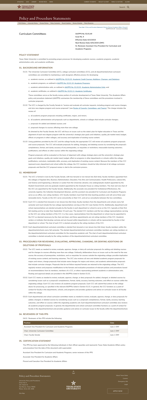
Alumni (127, 2)
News (51, 2)
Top (73, 372)
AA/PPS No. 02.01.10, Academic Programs (73, 83)
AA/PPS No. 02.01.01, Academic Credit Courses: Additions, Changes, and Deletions (87, 79)
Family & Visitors (117, 2)
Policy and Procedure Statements (45, 18)
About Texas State (122, 375)
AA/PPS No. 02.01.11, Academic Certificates (75, 91)
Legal (126, 384)
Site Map (22, 393)
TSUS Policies (22, 23)
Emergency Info (123, 381)
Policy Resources (88, 23)
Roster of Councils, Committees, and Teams (89, 108)
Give (27, 2)
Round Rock (43, 2)
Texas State (82, 27)
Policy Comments (55, 23)
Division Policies (44, 23)
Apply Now (117, 391)
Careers (125, 378)
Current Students (90, 2)
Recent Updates (66, 23)
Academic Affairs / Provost (120, 27)
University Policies (33, 23)
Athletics (20, 2)
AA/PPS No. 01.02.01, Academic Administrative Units (85, 87)
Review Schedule (77, 23)
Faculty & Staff (104, 2)
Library (34, 2)
